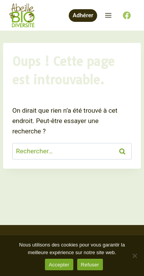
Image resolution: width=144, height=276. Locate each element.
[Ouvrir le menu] (108, 15)
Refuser (90, 265)
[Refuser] (134, 256)
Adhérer (83, 15)
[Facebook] (127, 15)
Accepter (59, 265)
